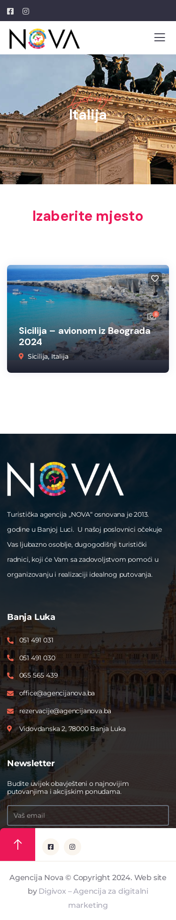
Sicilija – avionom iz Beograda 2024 (85, 336)
